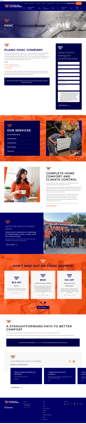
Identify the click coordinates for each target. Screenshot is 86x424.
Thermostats (8, 68)
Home (44, 403)
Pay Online (43, 3)
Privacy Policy (74, 100)
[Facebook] (68, 403)
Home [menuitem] (24, 8)
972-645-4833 (71, 3)
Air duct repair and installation (12, 64)
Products (26, 3)
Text (12, 292)
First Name (60, 62)
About (44, 406)
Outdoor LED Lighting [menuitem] (64, 8)
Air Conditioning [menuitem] (46, 8)
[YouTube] (74, 403)
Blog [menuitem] (71, 8)
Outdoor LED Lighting (47, 414)
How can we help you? (62, 85)
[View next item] (74, 361)
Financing (38, 3)
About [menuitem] (39, 8)
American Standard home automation (13, 65)
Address (59, 77)
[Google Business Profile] (64, 403)
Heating (44, 410)
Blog (44, 417)
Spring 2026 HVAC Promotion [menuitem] (31, 8)
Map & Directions (27, 407)
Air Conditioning (46, 408)
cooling (28, 53)
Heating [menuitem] (52, 8)
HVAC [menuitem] (58, 8)
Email (59, 74)
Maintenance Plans (51, 3)
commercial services (27, 56)
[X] (71, 403)
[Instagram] (81, 403)
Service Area (31, 3)
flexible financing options (43, 333)
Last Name (60, 66)
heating (24, 53)
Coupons (58, 3)
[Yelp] (77, 403)
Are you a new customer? (62, 81)
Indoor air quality (9, 67)
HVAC (44, 412)
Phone (59, 70)
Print (21, 292)
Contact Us (45, 419)
